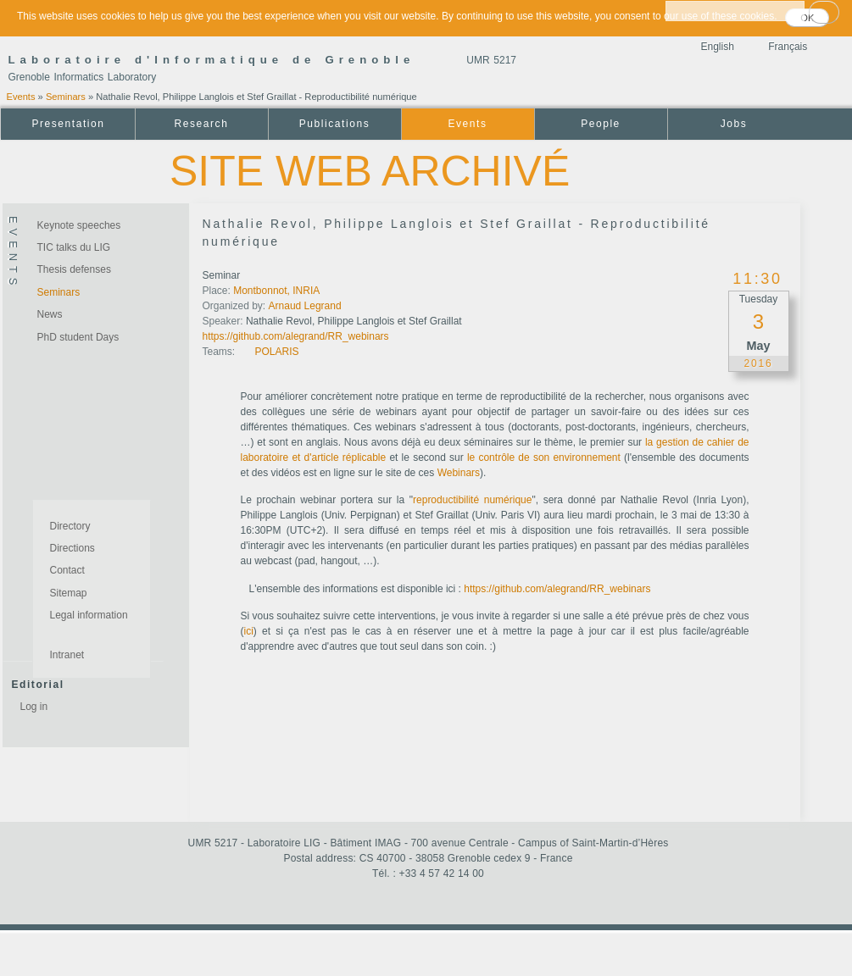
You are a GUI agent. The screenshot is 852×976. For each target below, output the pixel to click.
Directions (72, 548)
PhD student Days (78, 337)
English (717, 47)
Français (787, 47)
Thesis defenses (74, 269)
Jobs (734, 124)
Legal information (89, 615)
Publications (334, 124)
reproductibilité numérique (472, 500)
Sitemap (68, 593)
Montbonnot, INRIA (276, 291)
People (601, 124)
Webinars (458, 473)
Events (21, 97)
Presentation (67, 124)
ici (248, 631)
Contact (67, 570)
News (50, 314)
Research (202, 124)
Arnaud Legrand (305, 306)
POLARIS (277, 352)
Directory (70, 526)
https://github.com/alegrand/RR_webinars (296, 336)
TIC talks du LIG (74, 247)
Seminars (66, 97)
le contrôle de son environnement (544, 457)
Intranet (67, 655)
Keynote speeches (79, 225)
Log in (34, 707)
